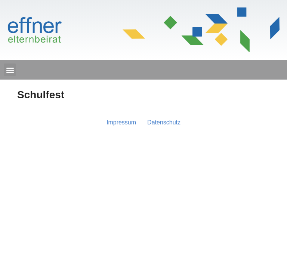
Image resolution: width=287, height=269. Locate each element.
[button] (10, 70)
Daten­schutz (163, 122)
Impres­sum (121, 122)
